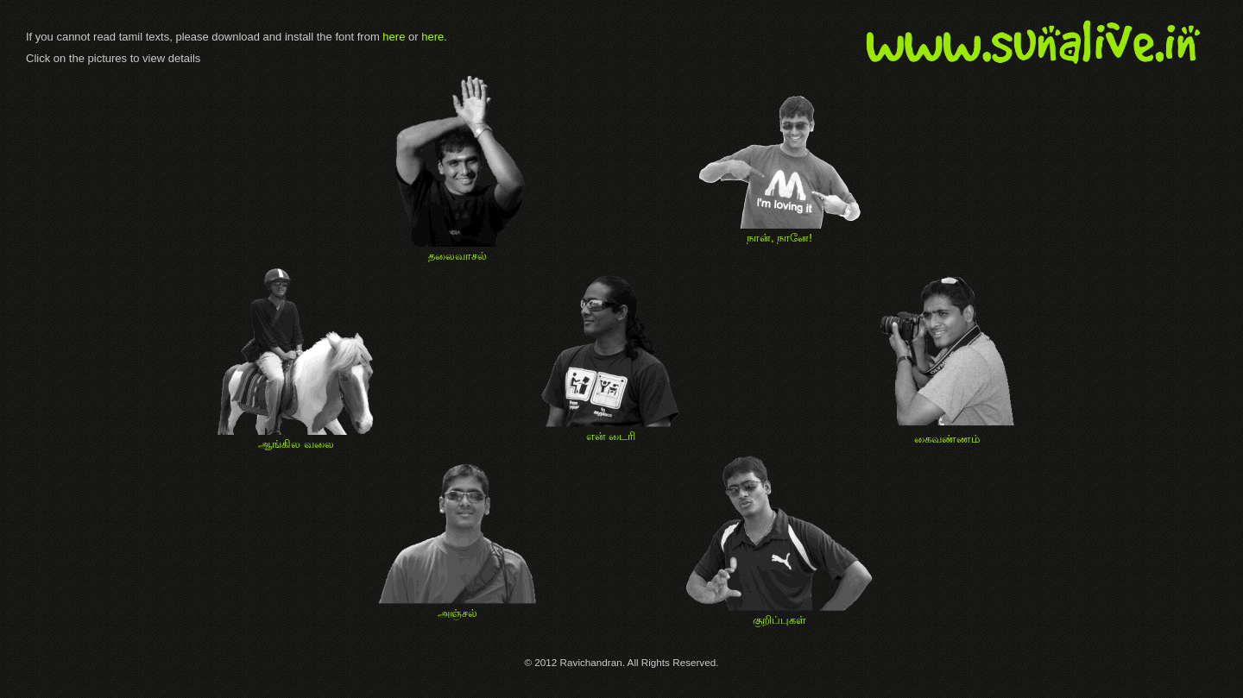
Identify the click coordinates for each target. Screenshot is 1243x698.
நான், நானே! (779, 231)
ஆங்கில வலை (296, 437)
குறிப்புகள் (779, 613)
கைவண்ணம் (946, 432)
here (393, 36)
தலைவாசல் (457, 249)
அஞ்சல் (457, 606)
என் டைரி (610, 430)
